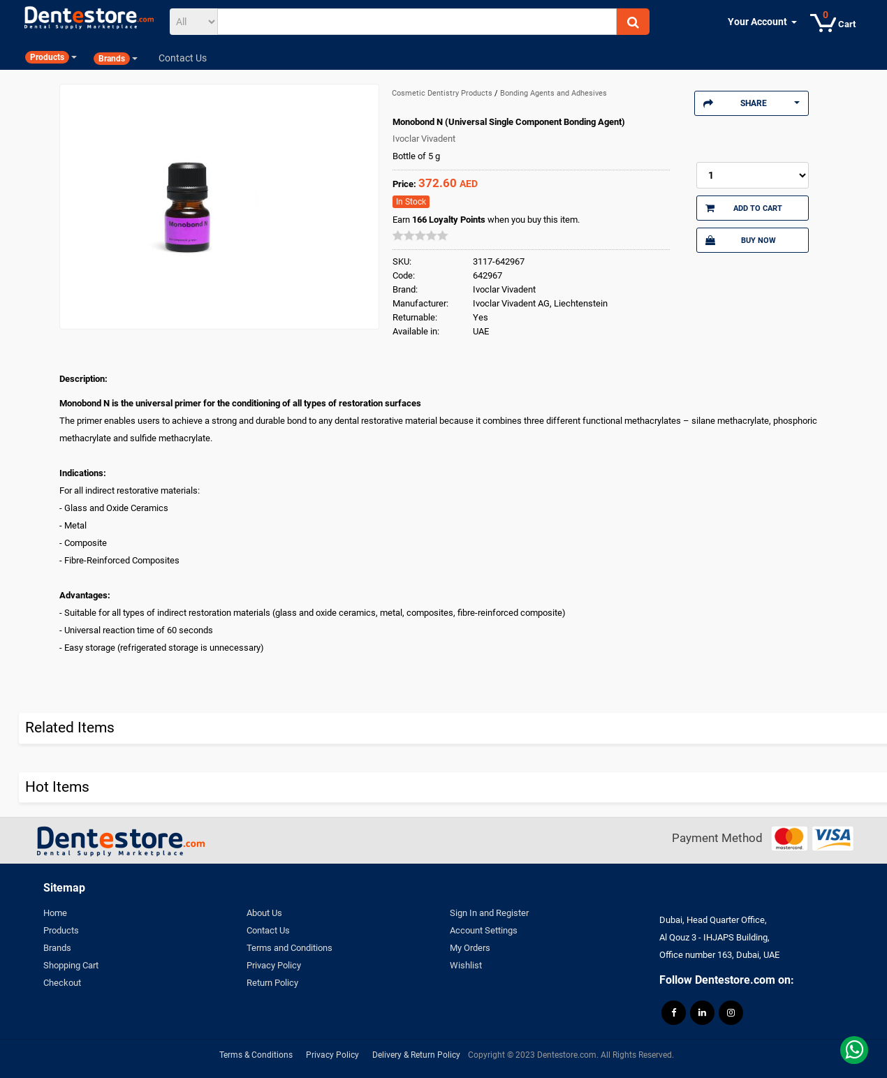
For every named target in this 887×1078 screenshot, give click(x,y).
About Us (264, 913)
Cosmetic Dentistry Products (443, 93)
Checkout (62, 982)
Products (61, 930)
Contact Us (268, 930)
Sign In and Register (489, 913)
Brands (57, 948)
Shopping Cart (70, 965)
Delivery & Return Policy (416, 1055)
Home (55, 913)
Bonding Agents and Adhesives (553, 93)
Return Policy (272, 982)
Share (751, 103)
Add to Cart (743, 208)
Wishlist (466, 965)
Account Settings (484, 930)
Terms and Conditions (289, 948)
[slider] (420, 235)
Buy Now (740, 240)
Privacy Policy (274, 965)
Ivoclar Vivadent (424, 138)
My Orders (470, 948)
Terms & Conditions (256, 1055)
